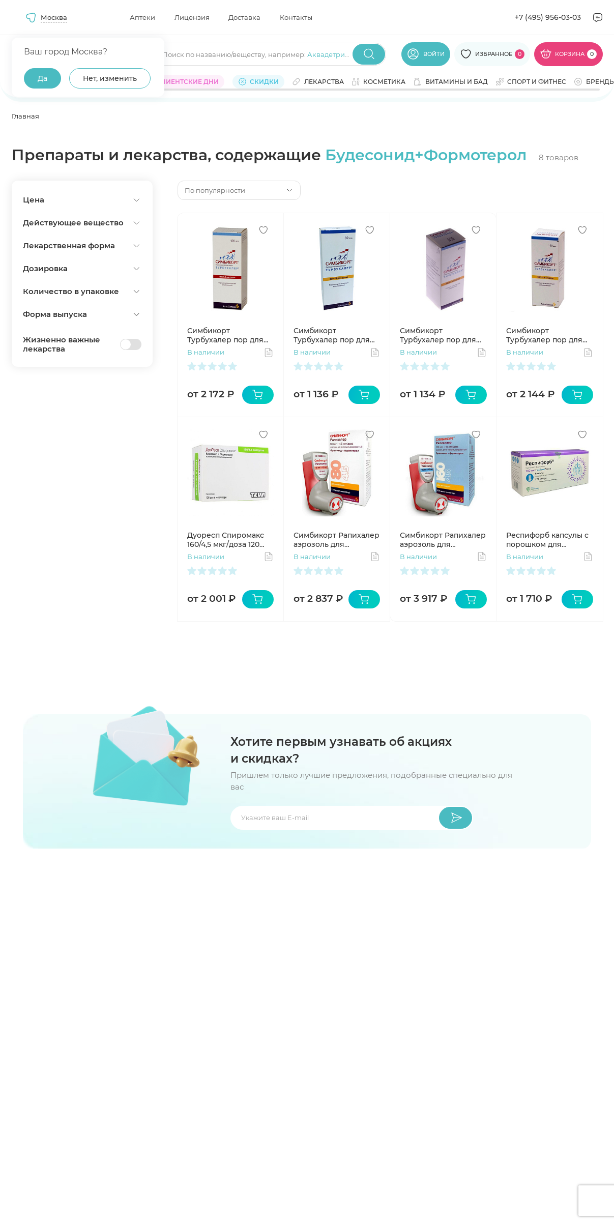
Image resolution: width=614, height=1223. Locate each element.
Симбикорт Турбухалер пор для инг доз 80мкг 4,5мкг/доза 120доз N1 (547, 335)
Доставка (244, 17)
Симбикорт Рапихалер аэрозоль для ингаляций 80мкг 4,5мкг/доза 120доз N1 (336, 540)
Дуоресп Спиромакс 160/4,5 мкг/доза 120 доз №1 (225, 540)
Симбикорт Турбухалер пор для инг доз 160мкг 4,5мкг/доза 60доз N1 (442, 335)
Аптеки (142, 17)
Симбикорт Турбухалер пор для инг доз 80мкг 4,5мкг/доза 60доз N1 (334, 335)
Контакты (296, 17)
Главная (25, 116)
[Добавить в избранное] (263, 230)
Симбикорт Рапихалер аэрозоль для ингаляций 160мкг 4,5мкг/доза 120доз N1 (443, 540)
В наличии (205, 352)
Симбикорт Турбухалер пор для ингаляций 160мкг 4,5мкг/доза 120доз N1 (227, 335)
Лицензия (192, 17)
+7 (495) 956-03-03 (548, 17)
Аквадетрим (328, 54)
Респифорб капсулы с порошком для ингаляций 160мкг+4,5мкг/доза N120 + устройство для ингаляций (548, 540)
